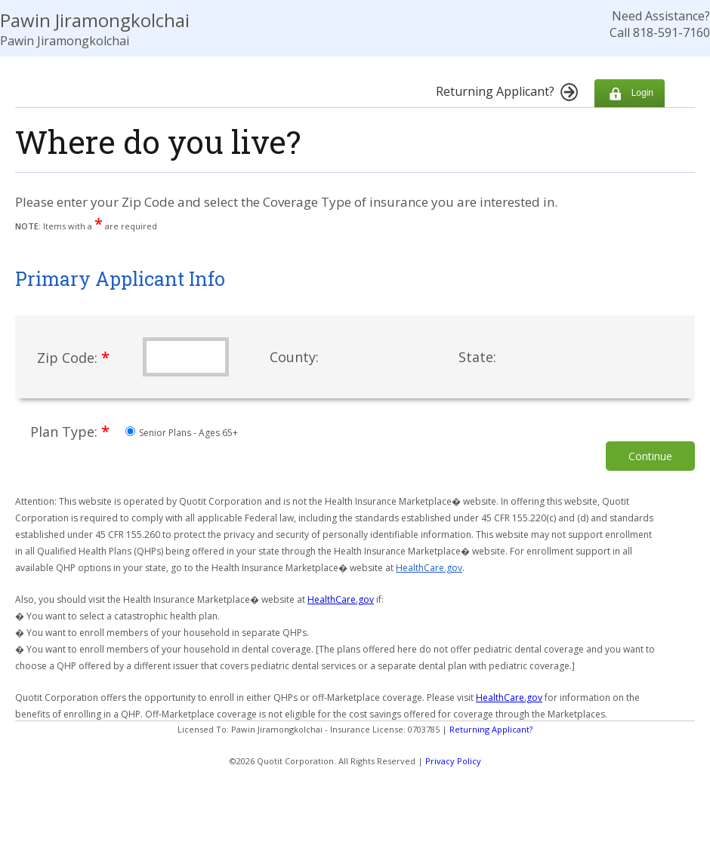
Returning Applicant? (490, 729)
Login (629, 93)
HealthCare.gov (429, 567)
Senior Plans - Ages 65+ (181, 432)
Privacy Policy (453, 761)
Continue (650, 456)
